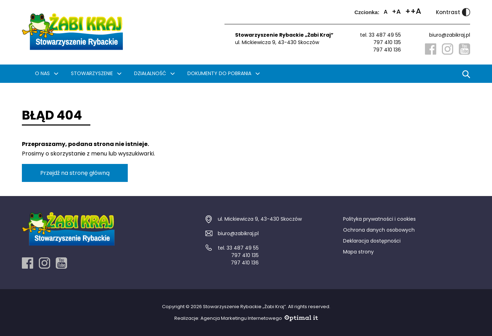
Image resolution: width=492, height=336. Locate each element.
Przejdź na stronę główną (75, 173)
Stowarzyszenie (92, 73)
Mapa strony (358, 251)
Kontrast (453, 12)
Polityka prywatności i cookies (379, 218)
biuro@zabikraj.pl (449, 34)
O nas (42, 73)
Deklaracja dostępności (372, 240)
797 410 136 (387, 49)
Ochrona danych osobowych (379, 229)
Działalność (150, 73)
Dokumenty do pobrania (219, 73)
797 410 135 (387, 42)
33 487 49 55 (385, 34)
